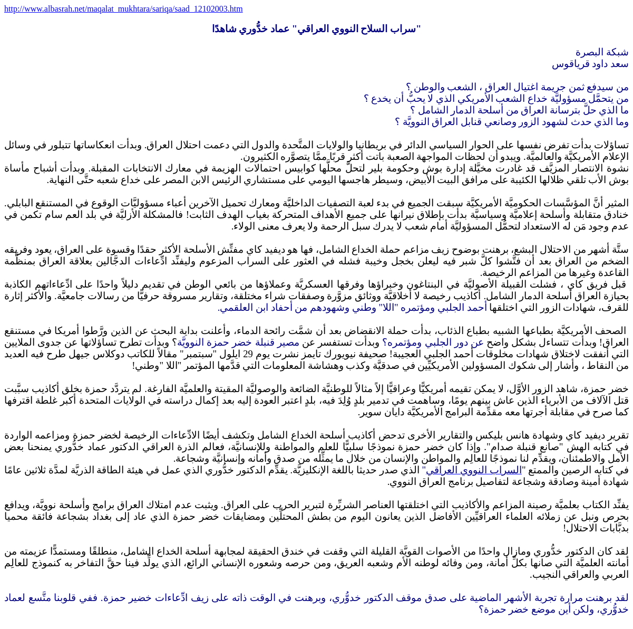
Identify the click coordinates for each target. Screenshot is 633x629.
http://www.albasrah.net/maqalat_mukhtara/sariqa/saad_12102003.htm (123, 8)
